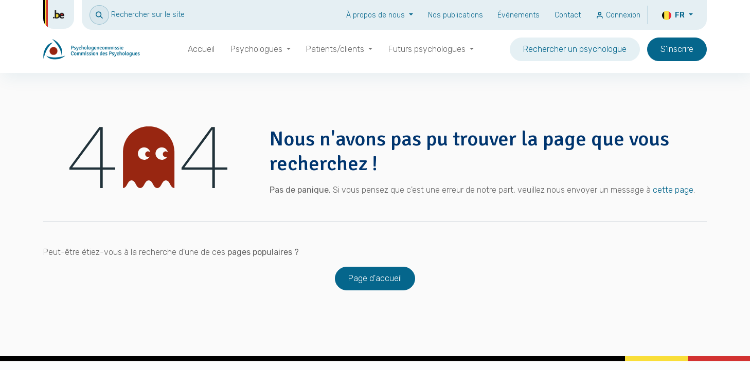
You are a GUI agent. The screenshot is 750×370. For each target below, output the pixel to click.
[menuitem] (201, 49)
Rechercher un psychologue (575, 49)
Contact (568, 15)
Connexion (618, 15)
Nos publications (455, 15)
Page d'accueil (375, 278)
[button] (137, 14)
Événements (518, 15)
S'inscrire (676, 49)
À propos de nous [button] (376, 15)
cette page (673, 190)
